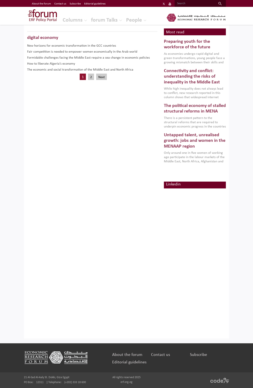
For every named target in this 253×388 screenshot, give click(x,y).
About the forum (127, 355)
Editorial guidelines (129, 362)
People (134, 20)
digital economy (42, 37)
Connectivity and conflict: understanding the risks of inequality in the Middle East (192, 76)
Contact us (160, 355)
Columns (72, 20)
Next (101, 77)
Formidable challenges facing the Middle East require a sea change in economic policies (88, 57)
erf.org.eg (126, 382)
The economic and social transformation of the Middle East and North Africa (80, 69)
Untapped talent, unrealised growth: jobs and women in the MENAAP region (194, 141)
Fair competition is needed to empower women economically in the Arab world (82, 51)
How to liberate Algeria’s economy (51, 63)
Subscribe (198, 355)
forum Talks (104, 20)
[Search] (194, 3)
